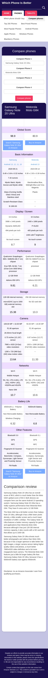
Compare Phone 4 (24, 87)
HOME (6, 13)
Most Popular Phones (12, 29)
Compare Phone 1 (24, 59)
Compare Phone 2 (24, 68)
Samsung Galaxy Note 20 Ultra (12, 110)
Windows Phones (26, 34)
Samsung (13, 160)
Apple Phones (9, 34)
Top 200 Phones (10, 24)
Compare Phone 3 (24, 78)
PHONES (18, 13)
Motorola (35, 160)
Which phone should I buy (14, 18)
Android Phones (31, 29)
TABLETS (31, 13)
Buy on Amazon (35, 143)
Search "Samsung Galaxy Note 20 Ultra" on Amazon (13, 145)
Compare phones (36, 18)
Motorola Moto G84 (32, 108)
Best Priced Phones (29, 24)
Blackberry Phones (11, 39)
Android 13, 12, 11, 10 (13, 164)
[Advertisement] (24, 605)
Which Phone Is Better (16, 2)
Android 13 (35, 164)
